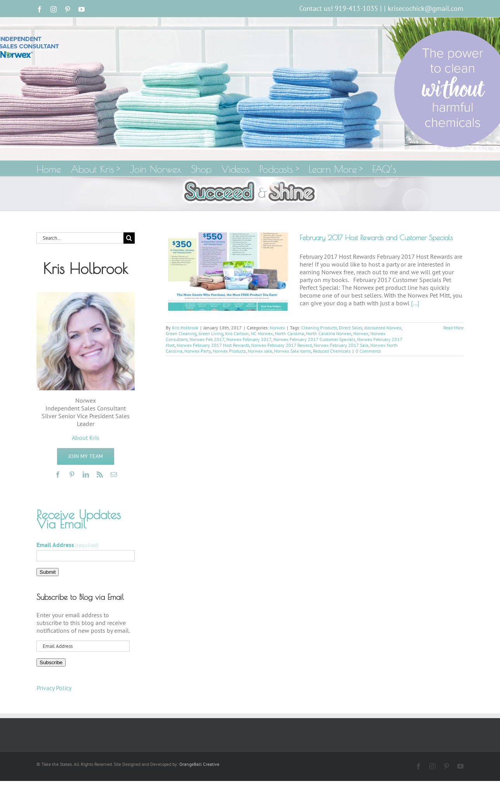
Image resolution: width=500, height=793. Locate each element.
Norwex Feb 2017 (206, 339)
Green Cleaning (181, 333)
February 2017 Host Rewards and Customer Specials (376, 238)
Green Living (210, 333)
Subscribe (51, 662)
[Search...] (79, 238)
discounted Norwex (382, 328)
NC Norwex (262, 333)
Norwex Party (197, 351)
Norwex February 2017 (248, 339)
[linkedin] (86, 474)
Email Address (67, 545)
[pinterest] (72, 474)
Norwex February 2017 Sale (341, 345)
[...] (415, 303)
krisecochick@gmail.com (426, 8)
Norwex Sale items (292, 351)
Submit (48, 572)
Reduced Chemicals (332, 351)
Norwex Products (229, 351)
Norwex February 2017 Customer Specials (314, 339)
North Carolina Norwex (328, 333)
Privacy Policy (53, 688)
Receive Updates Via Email (78, 519)
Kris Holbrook (185, 328)
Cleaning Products (319, 328)
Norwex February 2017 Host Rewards (213, 345)
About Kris (85, 438)
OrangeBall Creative (199, 764)
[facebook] (58, 474)
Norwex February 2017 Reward (281, 345)
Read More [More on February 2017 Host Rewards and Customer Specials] (453, 328)
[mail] (114, 474)
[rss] (100, 474)
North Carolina (289, 333)
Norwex (277, 328)
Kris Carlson (237, 333)
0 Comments (368, 351)
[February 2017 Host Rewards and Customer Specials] (228, 271)
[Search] (129, 238)
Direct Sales (350, 328)
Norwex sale (260, 351)
